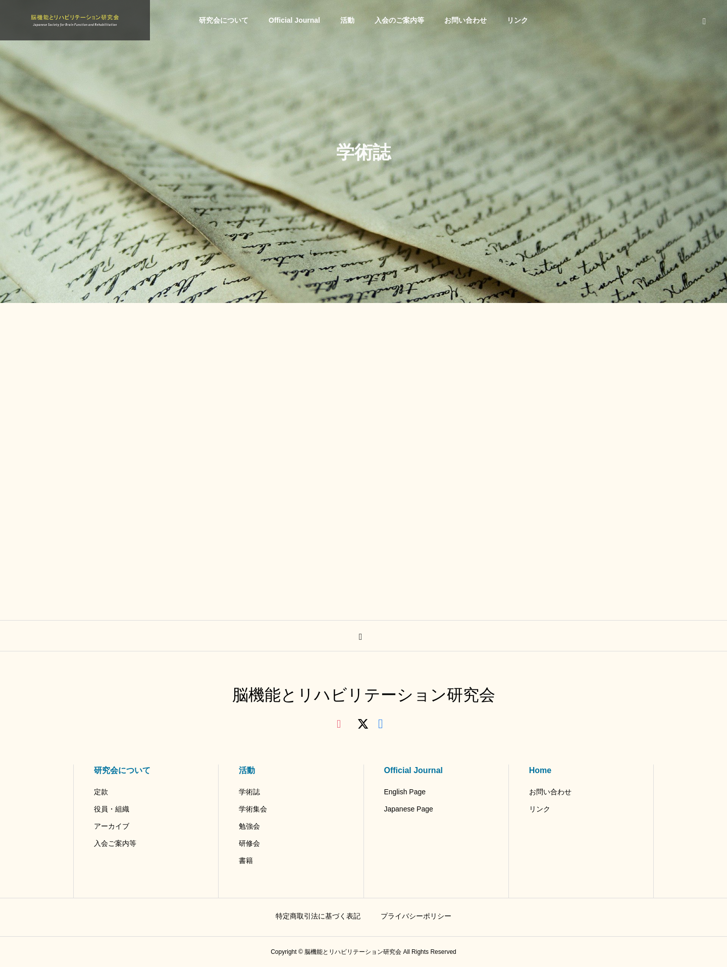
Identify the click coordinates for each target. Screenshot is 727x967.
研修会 (249, 843)
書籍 (246, 860)
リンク (517, 20)
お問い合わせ (465, 20)
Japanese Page (408, 809)
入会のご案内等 (399, 20)
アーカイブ (111, 826)
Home (540, 770)
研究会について (223, 20)
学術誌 (249, 792)
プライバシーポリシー (416, 916)
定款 (101, 792)
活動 (347, 20)
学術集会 (253, 809)
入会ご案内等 (115, 843)
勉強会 (249, 826)
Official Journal (294, 20)
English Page (405, 792)
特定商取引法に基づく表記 (318, 916)
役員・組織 (111, 809)
